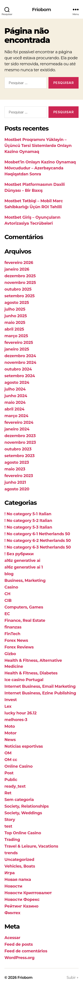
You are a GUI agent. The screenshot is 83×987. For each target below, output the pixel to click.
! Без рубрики (19, 553)
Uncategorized (19, 859)
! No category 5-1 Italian (27, 513)
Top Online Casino (22, 832)
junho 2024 (15, 395)
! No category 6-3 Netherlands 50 (37, 547)
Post (9, 773)
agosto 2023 (16, 462)
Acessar (12, 937)
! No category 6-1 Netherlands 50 (37, 533)
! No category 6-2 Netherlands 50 (37, 540)
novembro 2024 (20, 362)
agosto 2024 (16, 382)
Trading (12, 839)
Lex (8, 706)
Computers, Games (23, 607)
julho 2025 (14, 309)
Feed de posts (18, 944)
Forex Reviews (19, 647)
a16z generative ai (22, 560)
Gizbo (10, 653)
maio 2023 (14, 469)
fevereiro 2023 (18, 475)
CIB (8, 600)
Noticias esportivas (23, 746)
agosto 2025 (16, 302)
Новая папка (17, 879)
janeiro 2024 (16, 429)
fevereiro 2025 (18, 342)
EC (7, 613)
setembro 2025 (19, 295)
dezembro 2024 (20, 355)
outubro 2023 (17, 449)
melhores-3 (15, 719)
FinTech (12, 633)
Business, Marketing (25, 580)
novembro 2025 (20, 282)
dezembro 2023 (20, 435)
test (8, 826)
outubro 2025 (17, 289)
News (10, 739)
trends (11, 852)
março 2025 (16, 335)
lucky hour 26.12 (20, 713)
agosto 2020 (16, 489)
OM (8, 753)
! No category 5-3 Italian (28, 527)
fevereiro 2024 (18, 422)
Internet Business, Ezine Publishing (40, 693)
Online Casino (18, 766)
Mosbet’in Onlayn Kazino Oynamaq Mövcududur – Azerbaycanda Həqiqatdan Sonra (40, 168)
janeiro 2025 (16, 349)
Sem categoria (19, 799)
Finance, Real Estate (24, 620)
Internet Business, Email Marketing (40, 686)
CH (7, 593)
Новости (13, 886)
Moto (9, 726)
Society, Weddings (23, 813)
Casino (11, 587)
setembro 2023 (19, 455)
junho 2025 (15, 315)
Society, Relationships (26, 806)
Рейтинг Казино (21, 906)
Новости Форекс (22, 899)
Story (9, 819)
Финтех (12, 912)
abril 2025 (14, 329)
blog (9, 573)
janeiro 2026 (16, 269)
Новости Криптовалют (28, 892)
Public (10, 779)
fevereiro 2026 (18, 262)
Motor (10, 733)
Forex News (16, 640)
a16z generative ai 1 (23, 567)
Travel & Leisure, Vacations (31, 846)
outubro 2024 (18, 369)
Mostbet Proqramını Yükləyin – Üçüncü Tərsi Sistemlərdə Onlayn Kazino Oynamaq (37, 145)
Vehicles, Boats (19, 866)
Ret (8, 793)
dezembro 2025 (20, 276)
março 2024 (16, 415)
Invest (10, 699)
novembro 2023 (20, 442)
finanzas (12, 627)
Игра (9, 872)
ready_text (15, 786)
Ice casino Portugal (23, 679)
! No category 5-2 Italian (28, 520)
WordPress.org (19, 957)
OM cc (10, 759)
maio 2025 (14, 322)
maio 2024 (14, 402)
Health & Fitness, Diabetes (31, 673)
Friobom (41, 9)
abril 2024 (14, 409)
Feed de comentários (25, 951)
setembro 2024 (19, 375)
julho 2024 (15, 389)
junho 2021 (15, 482)
